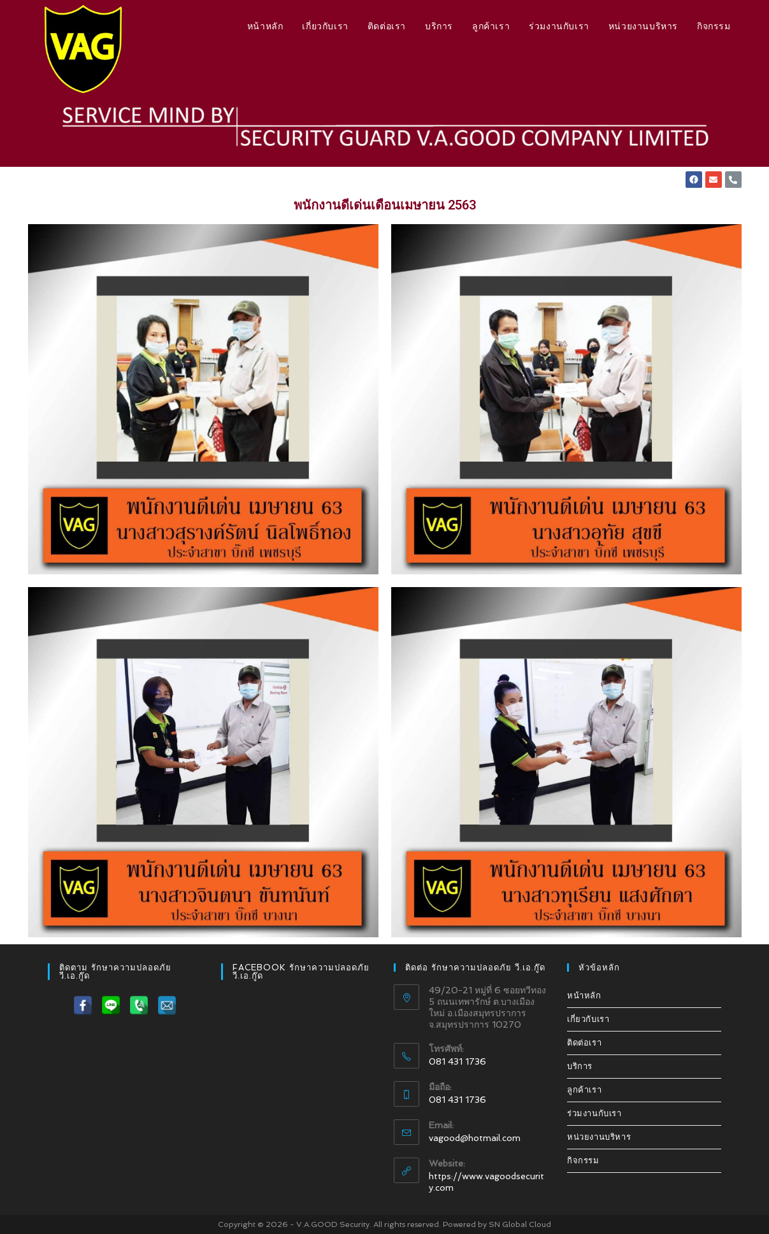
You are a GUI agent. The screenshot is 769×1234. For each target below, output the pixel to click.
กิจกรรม (583, 1161)
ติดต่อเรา (584, 1043)
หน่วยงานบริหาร (599, 1137)
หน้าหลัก (584, 996)
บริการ (580, 1067)
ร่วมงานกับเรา (594, 1114)
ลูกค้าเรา (584, 1090)
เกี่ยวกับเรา (588, 1020)
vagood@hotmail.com (475, 1138)
